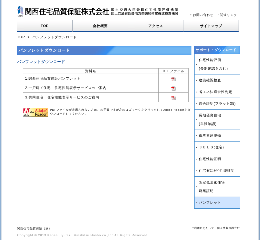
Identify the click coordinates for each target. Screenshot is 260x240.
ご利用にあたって (202, 228)
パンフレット (210, 203)
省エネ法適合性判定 (215, 92)
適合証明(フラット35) (217, 104)
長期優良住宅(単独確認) (210, 119)
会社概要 (100, 26)
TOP (45, 26)
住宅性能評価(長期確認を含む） (214, 64)
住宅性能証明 (210, 159)
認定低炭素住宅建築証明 (212, 186)
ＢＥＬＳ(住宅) (211, 147)
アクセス (155, 26)
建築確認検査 (210, 80)
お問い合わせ (203, 15)
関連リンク (228, 15)
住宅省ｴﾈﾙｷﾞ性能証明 (217, 171)
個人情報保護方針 (228, 228)
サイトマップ (211, 26)
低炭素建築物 (210, 136)
